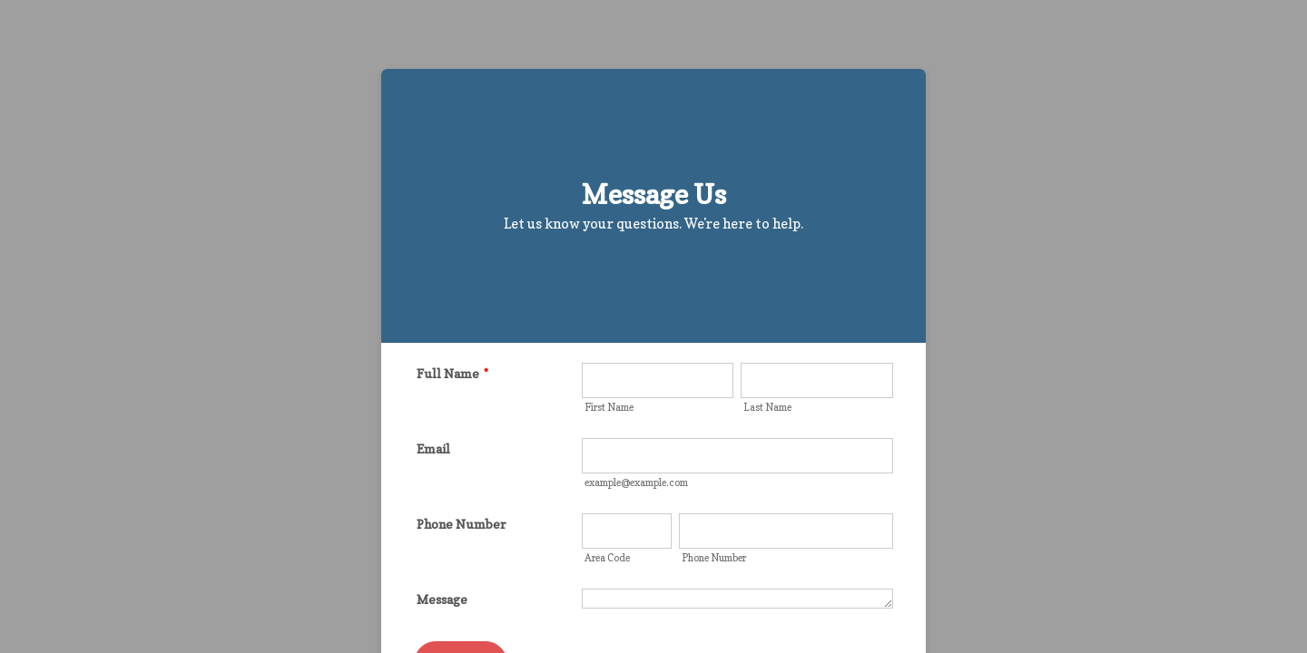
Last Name (767, 407)
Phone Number (461, 523)
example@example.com (636, 482)
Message (442, 599)
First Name (609, 407)
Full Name (452, 373)
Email (433, 448)
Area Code (607, 557)
